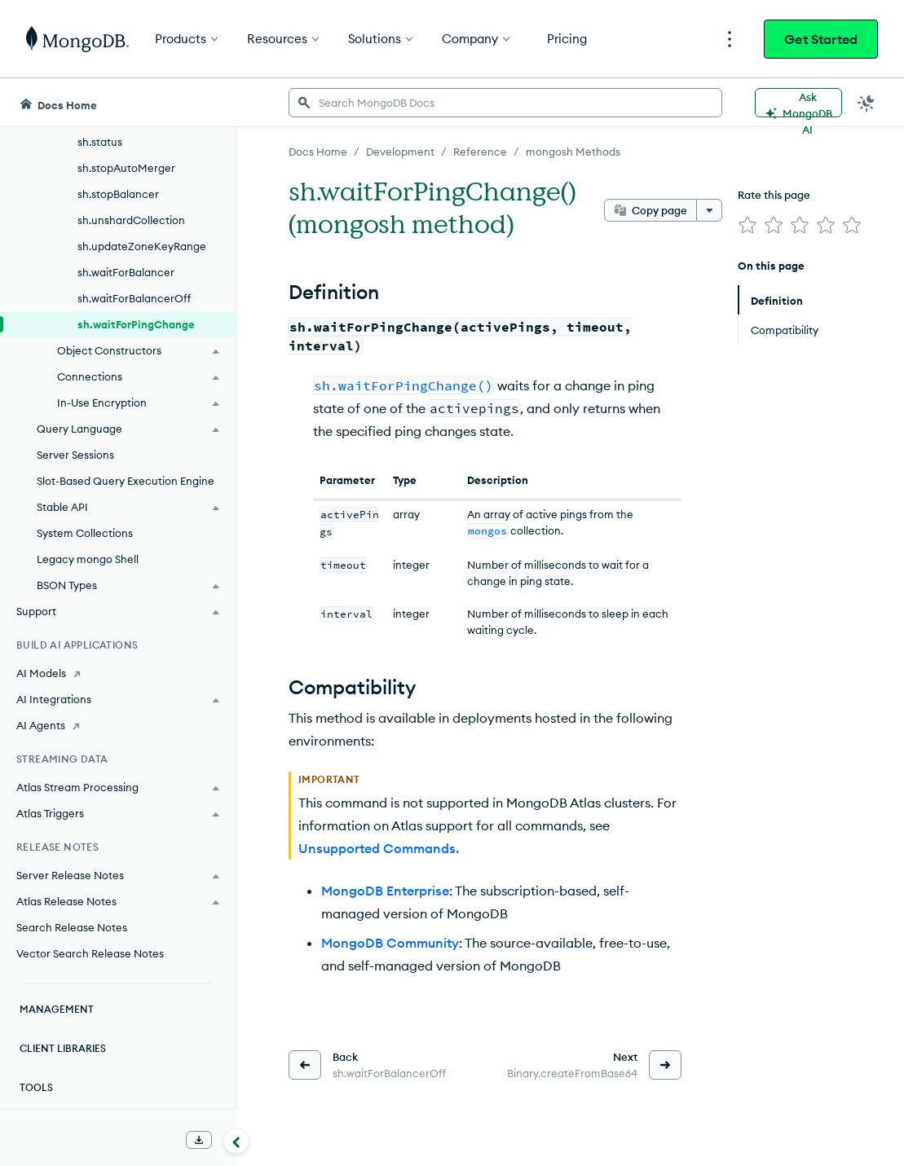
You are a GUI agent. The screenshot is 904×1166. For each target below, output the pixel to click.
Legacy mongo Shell (88, 558)
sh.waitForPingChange (136, 324)
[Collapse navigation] (236, 1141)
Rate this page (774, 194)
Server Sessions (75, 454)
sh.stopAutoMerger (126, 167)
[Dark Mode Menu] (866, 102)
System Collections (85, 532)
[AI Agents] (118, 725)
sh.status (99, 141)
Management (57, 1009)
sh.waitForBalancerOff (134, 298)
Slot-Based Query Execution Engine (125, 480)
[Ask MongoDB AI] (798, 102)
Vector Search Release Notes (90, 953)
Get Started (821, 39)
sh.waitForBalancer (125, 272)
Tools (36, 1087)
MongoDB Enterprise (385, 890)
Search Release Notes (71, 927)
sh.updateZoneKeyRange (141, 246)
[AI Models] (118, 673)
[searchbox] (505, 102)
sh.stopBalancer (118, 193)
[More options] (709, 210)
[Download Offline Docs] (199, 1140)
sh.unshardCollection (131, 220)
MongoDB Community (390, 943)
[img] (747, 225)
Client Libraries (63, 1048)
